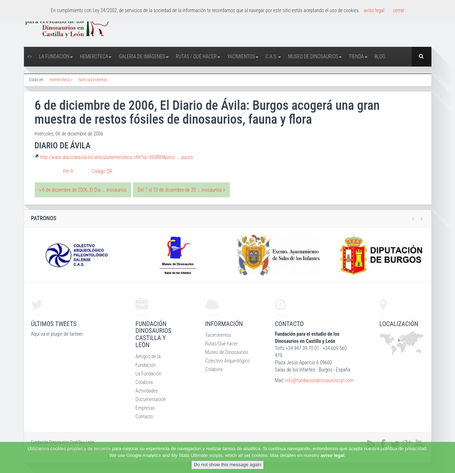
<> (30, 56)
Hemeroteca (96, 56)
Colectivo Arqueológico (227, 361)
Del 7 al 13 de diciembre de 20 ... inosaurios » (181, 190)
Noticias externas (93, 79)
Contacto (144, 416)
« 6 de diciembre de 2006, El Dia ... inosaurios (83, 190)
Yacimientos (243, 56)
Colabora (144, 382)
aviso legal (332, 455)
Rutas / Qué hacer (198, 56)
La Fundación (56, 56)
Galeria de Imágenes (143, 56)
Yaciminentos (218, 335)
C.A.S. (273, 56)
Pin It (68, 171)
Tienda (358, 56)
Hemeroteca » (61, 79)
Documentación (150, 399)
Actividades (146, 391)
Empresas (145, 408)
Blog (380, 56)
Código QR (102, 171)
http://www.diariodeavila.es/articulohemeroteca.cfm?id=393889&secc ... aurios (116, 157)
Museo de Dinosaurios (315, 56)
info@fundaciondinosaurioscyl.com (319, 380)
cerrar (398, 10)
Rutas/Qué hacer (221, 343)
